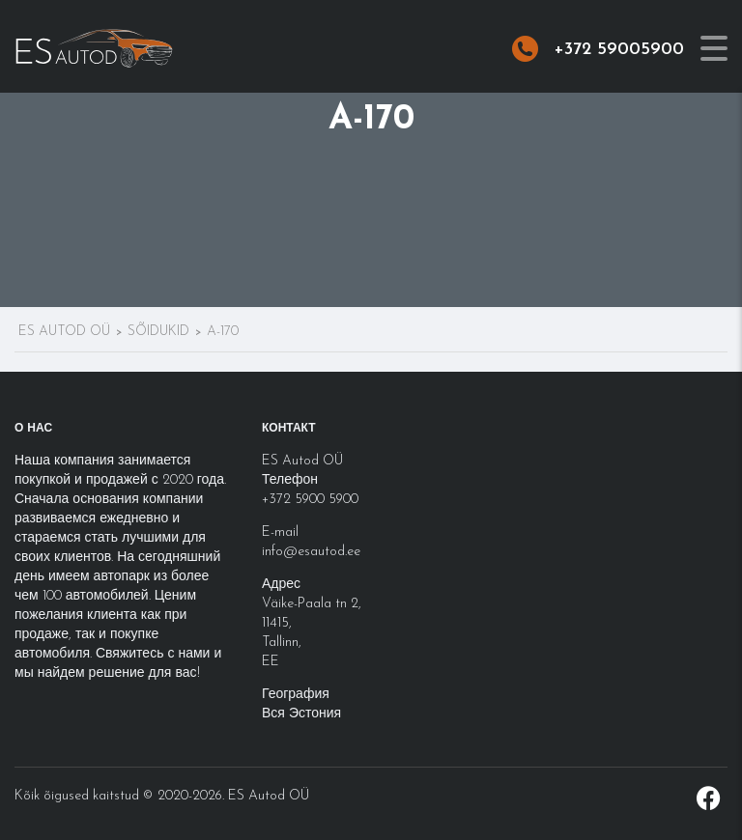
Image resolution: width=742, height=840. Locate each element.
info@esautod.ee (311, 552)
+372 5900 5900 (310, 499)
